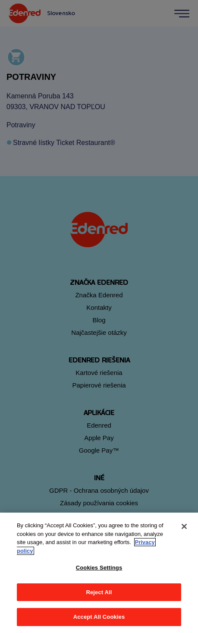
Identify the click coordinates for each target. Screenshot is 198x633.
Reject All (99, 592)
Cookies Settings (99, 567)
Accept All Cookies (99, 617)
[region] (99, 573)
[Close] (184, 526)
